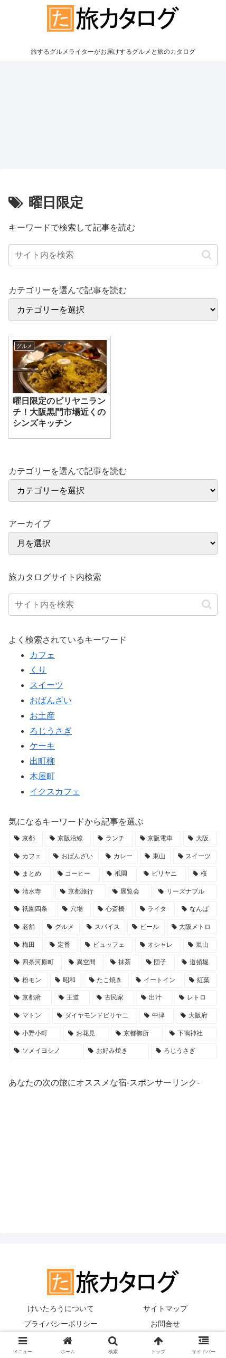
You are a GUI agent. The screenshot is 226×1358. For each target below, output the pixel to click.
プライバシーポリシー (61, 1324)
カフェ (42, 655)
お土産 (42, 715)
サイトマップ (165, 1308)
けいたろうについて (60, 1308)
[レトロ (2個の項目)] (195, 998)
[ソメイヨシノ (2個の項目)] (45, 1051)
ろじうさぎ (51, 730)
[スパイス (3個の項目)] (103, 927)
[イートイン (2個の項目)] (156, 980)
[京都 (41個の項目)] (26, 839)
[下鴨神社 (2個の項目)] (190, 1034)
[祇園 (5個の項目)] (119, 874)
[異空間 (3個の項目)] (83, 963)
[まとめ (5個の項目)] (30, 874)
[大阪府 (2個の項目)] (196, 1016)
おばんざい (51, 700)
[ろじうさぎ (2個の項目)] (183, 1051)
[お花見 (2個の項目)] (86, 1034)
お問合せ (165, 1324)
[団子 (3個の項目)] (158, 963)
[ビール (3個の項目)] (145, 927)
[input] (113, 255)
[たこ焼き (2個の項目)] (106, 980)
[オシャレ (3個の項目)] (158, 945)
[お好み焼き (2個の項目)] (116, 1051)
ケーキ (42, 745)
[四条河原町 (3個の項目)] (36, 963)
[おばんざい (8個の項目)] (73, 857)
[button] (206, 255)
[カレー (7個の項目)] (119, 857)
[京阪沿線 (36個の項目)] (68, 839)
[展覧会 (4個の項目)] (130, 892)
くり (38, 669)
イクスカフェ (55, 791)
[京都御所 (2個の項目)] (137, 1034)
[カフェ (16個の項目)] (28, 857)
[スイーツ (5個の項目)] (194, 857)
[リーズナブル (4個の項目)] (185, 892)
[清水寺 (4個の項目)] (31, 892)
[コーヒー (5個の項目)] (76, 874)
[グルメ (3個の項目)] (60, 927)
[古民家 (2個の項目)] (113, 998)
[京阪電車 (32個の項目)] (158, 839)
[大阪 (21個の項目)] (199, 839)
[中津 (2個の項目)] (156, 1016)
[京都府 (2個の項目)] (31, 998)
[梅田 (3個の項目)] (26, 945)
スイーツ (46, 685)
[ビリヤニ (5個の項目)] (162, 874)
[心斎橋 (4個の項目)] (113, 909)
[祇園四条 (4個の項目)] (32, 909)
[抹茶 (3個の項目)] (122, 963)
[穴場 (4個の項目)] (74, 909)
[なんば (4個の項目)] (196, 909)
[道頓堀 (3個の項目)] (196, 963)
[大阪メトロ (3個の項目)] (191, 927)
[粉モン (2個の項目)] (29, 980)
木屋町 (42, 776)
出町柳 (42, 760)
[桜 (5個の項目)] (202, 874)
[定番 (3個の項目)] (61, 945)
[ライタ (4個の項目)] (155, 909)
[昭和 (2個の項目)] (66, 980)
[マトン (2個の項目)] (30, 1016)
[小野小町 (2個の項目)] (35, 1034)
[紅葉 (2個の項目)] (200, 980)
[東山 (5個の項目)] (155, 857)
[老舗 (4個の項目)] (25, 927)
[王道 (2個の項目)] (72, 998)
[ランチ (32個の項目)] (113, 839)
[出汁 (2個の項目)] (154, 998)
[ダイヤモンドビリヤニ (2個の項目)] (94, 1016)
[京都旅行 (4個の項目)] (80, 892)
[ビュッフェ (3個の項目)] (106, 945)
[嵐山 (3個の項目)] (199, 945)
